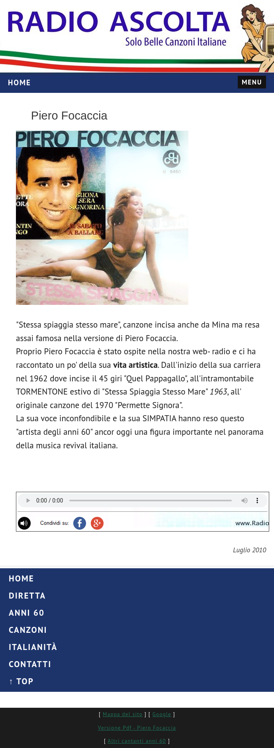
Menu (252, 82)
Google (162, 714)
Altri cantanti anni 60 (137, 741)
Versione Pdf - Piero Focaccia (137, 727)
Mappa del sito (123, 714)
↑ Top (21, 681)
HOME (19, 82)
